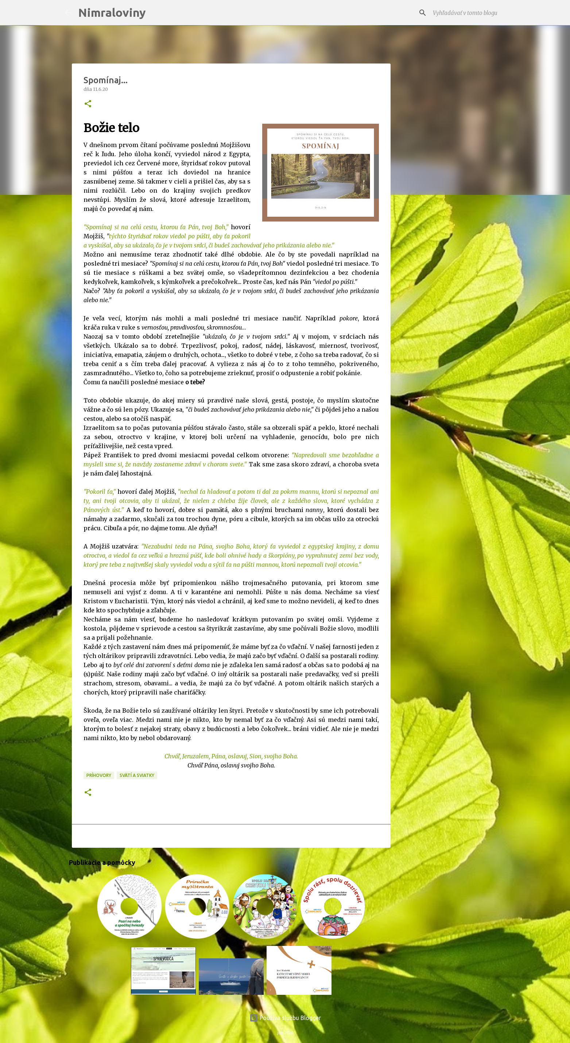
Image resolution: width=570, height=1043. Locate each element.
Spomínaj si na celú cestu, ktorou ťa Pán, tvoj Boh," (157, 227)
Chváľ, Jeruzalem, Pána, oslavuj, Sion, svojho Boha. (231, 756)
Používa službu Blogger (285, 1018)
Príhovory (98, 775)
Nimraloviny (112, 12)
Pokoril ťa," (101, 491)
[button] (88, 104)
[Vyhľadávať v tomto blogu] (468, 13)
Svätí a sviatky (137, 775)
